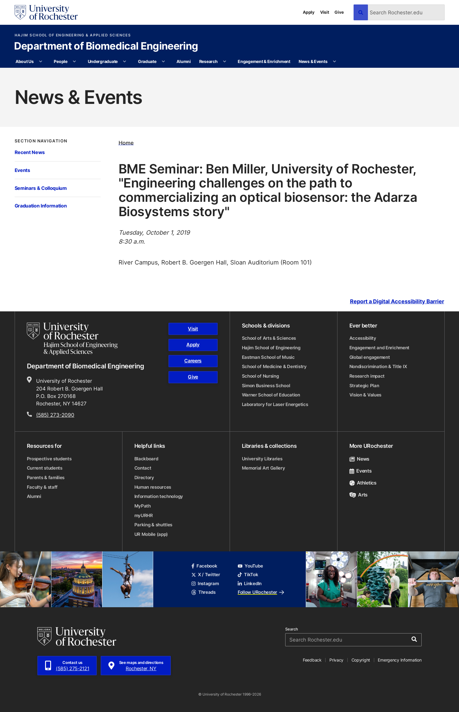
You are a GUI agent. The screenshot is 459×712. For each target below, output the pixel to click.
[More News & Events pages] (334, 61)
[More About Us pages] (41, 61)
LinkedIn (250, 583)
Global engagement (369, 357)
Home (126, 142)
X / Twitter (205, 574)
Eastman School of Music (268, 357)
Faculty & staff (42, 487)
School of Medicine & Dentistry (274, 366)
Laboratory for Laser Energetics (275, 404)
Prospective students (49, 459)
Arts (358, 494)
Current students (44, 468)
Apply (308, 12)
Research (208, 61)
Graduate (147, 61)
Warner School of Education (271, 395)
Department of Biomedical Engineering (106, 46)
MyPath (142, 506)
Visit (324, 12)
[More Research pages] (224, 61)
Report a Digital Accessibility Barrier (397, 301)
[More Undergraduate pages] (124, 61)
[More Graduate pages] (163, 61)
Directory (144, 477)
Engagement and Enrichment (379, 348)
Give (338, 12)
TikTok (248, 574)
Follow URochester (261, 592)
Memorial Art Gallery (263, 468)
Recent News (30, 152)
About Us (25, 61)
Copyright (360, 660)
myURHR (143, 515)
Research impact (367, 376)
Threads (203, 592)
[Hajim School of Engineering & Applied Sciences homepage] (72, 339)
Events (22, 170)
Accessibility (362, 338)
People (60, 61)
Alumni (183, 61)
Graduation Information (41, 205)
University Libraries (262, 459)
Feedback (312, 660)
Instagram (205, 583)
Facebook (204, 566)
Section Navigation (41, 141)
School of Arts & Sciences (269, 338)
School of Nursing (260, 376)
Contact (142, 468)
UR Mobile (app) (151, 534)
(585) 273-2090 (55, 414)
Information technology (158, 496)
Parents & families (46, 477)
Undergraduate (103, 61)
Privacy (336, 660)
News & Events (313, 61)
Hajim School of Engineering (271, 348)
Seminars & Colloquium (41, 187)
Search (291, 629)
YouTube (250, 566)
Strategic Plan (364, 385)
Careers (193, 360)
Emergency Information (399, 660)
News (359, 459)
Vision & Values (365, 395)
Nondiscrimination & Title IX (378, 366)
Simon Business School (266, 385)
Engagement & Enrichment (264, 61)
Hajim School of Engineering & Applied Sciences (73, 35)
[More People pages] (74, 61)
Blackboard (146, 459)
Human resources (152, 487)
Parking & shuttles (153, 525)
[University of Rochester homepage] (46, 12)
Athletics (363, 482)
